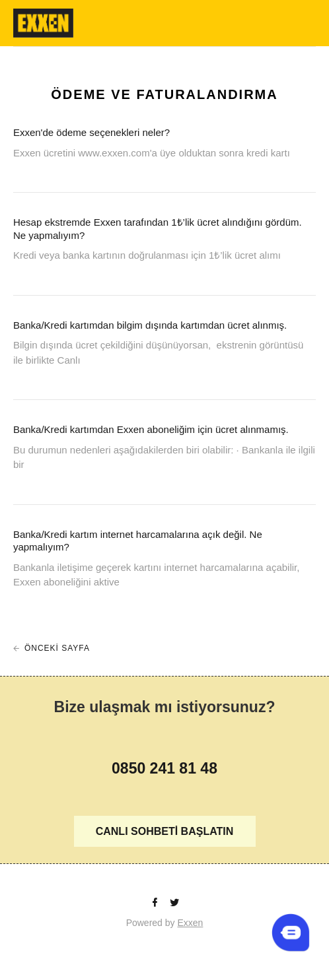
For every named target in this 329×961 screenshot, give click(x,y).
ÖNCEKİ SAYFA (57, 648)
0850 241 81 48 (164, 768)
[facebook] (156, 903)
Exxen (190, 922)
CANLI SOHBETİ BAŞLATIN (165, 831)
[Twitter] (174, 903)
